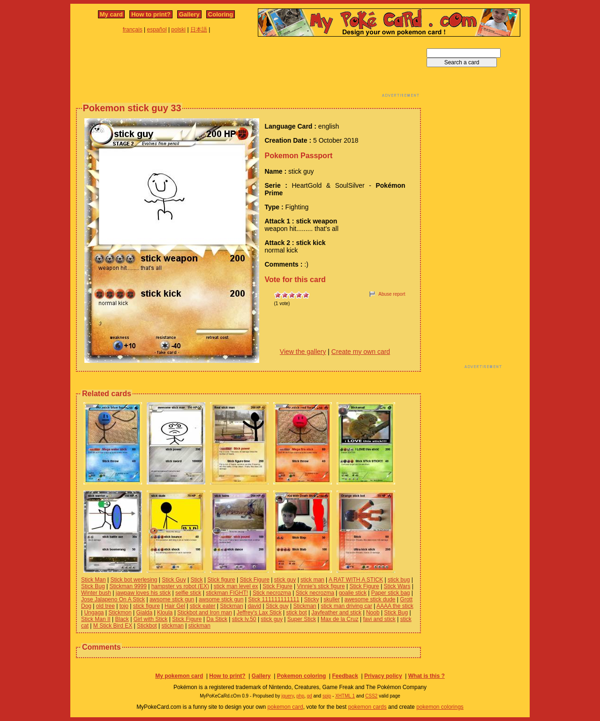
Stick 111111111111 (273, 599)
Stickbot (147, 625)
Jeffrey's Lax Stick (259, 612)
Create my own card (360, 351)
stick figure (146, 606)
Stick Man (93, 579)
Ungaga (94, 612)
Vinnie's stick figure (321, 586)
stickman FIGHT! (227, 593)
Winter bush (96, 593)
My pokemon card (179, 676)
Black (121, 619)
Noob (373, 612)
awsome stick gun (172, 599)
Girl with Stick (151, 619)
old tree (105, 606)
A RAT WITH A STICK (356, 579)
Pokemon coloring (301, 676)
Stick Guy (174, 579)
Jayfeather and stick (336, 612)
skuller (331, 599)
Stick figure (221, 579)
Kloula (164, 612)
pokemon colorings (440, 707)
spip (326, 695)
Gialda (144, 612)
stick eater (203, 606)
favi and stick (379, 619)
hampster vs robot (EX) (180, 586)
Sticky (311, 599)
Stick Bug (93, 586)
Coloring (220, 14)
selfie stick (188, 593)
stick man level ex (236, 586)
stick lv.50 (244, 619)
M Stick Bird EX (112, 625)
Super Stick (301, 619)
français (132, 29)
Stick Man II (96, 619)
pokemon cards (367, 707)
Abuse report (391, 294)
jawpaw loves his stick (143, 593)
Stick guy (277, 606)
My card (111, 14)
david (254, 606)
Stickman (231, 606)
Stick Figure (254, 579)
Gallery (189, 14)
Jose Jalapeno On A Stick (113, 599)
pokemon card (285, 707)
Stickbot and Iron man (204, 612)
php (300, 695)
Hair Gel (175, 606)
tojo (124, 606)
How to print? (151, 14)
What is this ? (426, 676)
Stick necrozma (272, 593)
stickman (172, 625)
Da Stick (216, 619)
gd (309, 695)
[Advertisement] (248, 69)
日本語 (198, 29)
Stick (196, 579)
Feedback (345, 676)
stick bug (399, 579)
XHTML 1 (345, 695)
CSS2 (371, 695)
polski (178, 29)
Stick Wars (397, 586)
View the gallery (303, 351)
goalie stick (353, 593)
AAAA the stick (394, 606)
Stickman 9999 (128, 586)
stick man (312, 579)
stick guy (285, 579)
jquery (287, 695)
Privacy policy (383, 676)
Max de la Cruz (340, 619)
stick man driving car (346, 606)
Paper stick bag (390, 593)
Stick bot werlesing (133, 579)
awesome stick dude (370, 599)
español (157, 29)
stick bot (296, 612)
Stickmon (119, 612)
